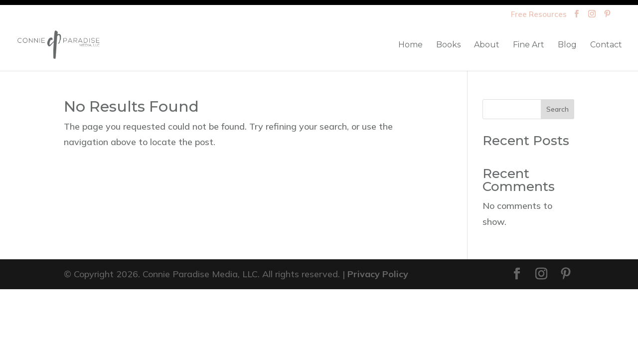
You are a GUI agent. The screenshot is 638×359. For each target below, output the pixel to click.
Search (557, 109)
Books (448, 45)
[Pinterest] (607, 16)
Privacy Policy (377, 274)
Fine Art (528, 45)
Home (410, 45)
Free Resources (539, 14)
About (486, 45)
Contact (606, 45)
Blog (567, 45)
